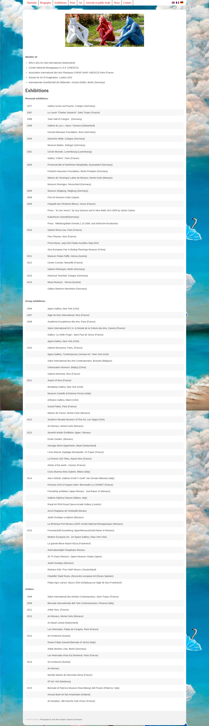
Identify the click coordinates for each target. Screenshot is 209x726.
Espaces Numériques (74, 719)
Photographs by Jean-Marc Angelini (53, 719)
